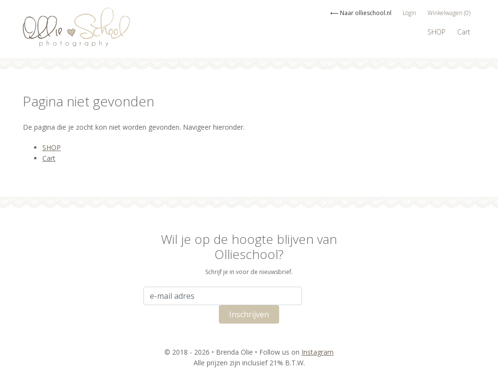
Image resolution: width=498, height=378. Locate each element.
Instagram (318, 352)
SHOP (436, 31)
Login (409, 13)
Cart (463, 31)
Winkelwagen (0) (448, 13)
